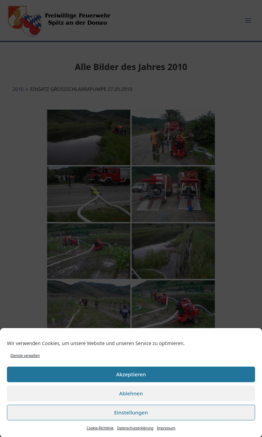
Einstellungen (131, 414)
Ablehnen (131, 395)
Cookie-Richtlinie (100, 430)
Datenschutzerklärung (135, 430)
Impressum (166, 430)
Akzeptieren (131, 376)
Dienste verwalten (25, 357)
